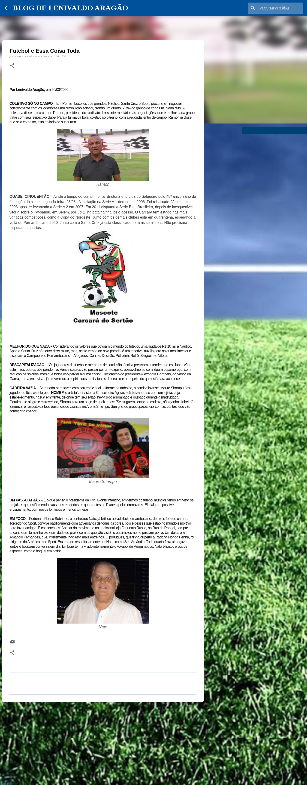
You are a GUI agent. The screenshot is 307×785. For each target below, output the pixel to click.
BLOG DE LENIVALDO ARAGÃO (70, 8)
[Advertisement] (103, 741)
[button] (12, 66)
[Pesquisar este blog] (279, 8)
